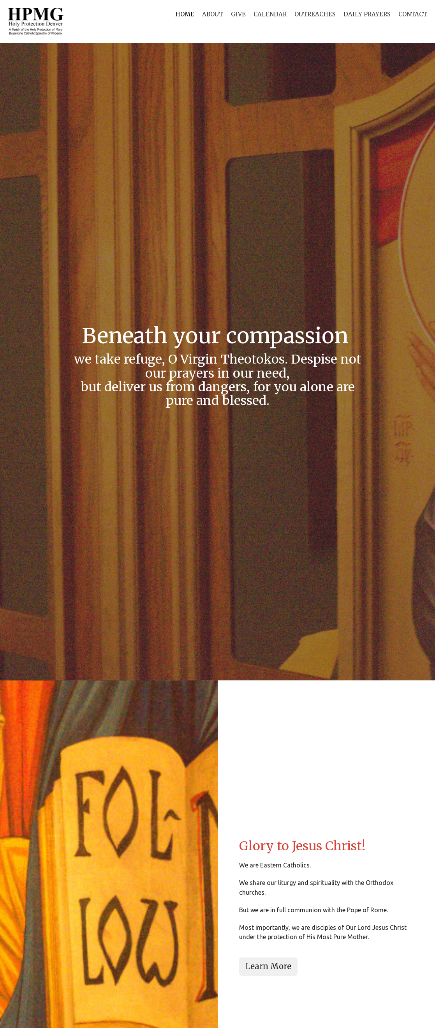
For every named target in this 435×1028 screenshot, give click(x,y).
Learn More (268, 966)
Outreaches (315, 14)
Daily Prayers (367, 14)
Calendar (270, 14)
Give (238, 14)
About (212, 14)
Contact (412, 14)
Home (184, 14)
